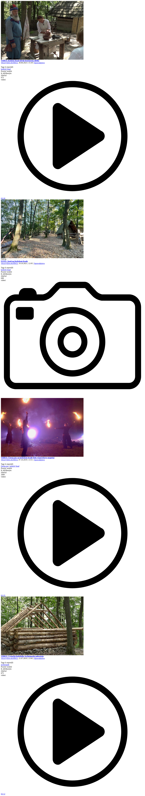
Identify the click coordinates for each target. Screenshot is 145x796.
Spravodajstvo (39, 63)
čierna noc (5, 466)
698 (3, 279)
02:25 (72, 594)
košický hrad (6, 69)
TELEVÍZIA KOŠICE (9, 63)
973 (3, 79)
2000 (3, 476)
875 (3, 674)
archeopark (5, 665)
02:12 (72, 793)
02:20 (72, 197)
